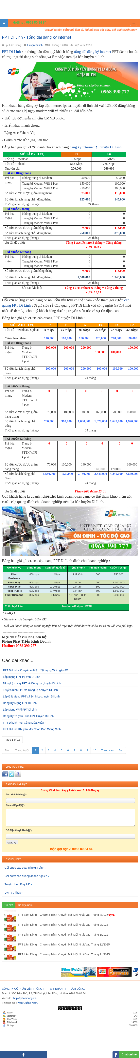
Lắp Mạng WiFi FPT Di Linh (20, 709)
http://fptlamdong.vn (24, 998)
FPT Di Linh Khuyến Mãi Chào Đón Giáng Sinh (32, 729)
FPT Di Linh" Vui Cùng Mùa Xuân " (24, 722)
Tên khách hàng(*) (16, 794)
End (120, 750)
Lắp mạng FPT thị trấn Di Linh (21, 676)
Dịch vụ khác (14, 892)
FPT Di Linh (11, 52)
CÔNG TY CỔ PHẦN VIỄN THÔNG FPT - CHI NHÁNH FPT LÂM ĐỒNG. (43, 988)
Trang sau (107, 750)
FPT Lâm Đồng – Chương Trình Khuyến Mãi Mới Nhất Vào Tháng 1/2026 (63, 942)
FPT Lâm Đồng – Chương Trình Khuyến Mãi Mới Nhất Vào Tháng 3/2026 (66, 922)
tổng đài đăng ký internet (92, 52)
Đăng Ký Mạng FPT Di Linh (20, 703)
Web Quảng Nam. (27, 1002)
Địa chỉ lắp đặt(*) (15, 805)
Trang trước (22, 750)
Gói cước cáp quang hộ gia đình (25, 867)
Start (7, 750)
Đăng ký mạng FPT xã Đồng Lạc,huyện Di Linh (32, 683)
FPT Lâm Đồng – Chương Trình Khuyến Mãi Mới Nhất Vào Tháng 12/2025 (64, 952)
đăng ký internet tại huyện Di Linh (95, 147)
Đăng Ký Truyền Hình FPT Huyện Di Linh (28, 716)
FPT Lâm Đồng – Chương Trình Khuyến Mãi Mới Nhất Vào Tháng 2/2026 (63, 932)
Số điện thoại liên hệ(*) (19, 830)
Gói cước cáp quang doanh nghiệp (27, 876)
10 (94, 750)
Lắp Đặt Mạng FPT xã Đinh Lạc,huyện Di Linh (31, 696)
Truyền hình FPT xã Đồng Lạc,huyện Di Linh (30, 690)
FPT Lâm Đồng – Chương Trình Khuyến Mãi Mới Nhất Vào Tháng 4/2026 (66, 912)
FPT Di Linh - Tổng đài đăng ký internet (36, 37)
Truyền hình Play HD (18, 884)
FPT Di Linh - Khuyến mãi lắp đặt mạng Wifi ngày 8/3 (35, 670)
